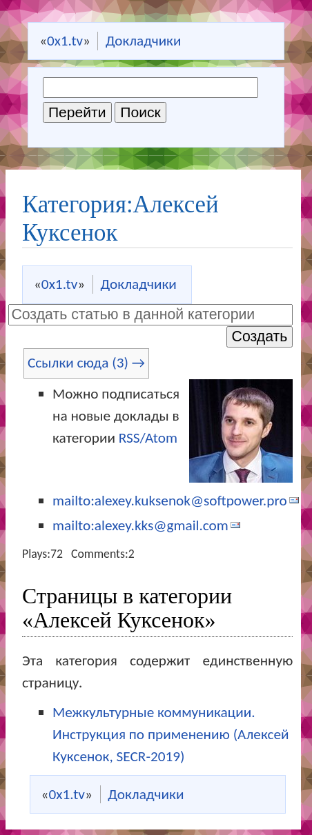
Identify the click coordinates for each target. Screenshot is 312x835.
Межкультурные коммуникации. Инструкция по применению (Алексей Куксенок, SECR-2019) (170, 734)
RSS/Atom (148, 438)
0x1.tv (65, 41)
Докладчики (143, 41)
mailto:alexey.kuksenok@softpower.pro (169, 501)
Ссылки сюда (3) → (86, 363)
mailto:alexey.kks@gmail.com (140, 525)
